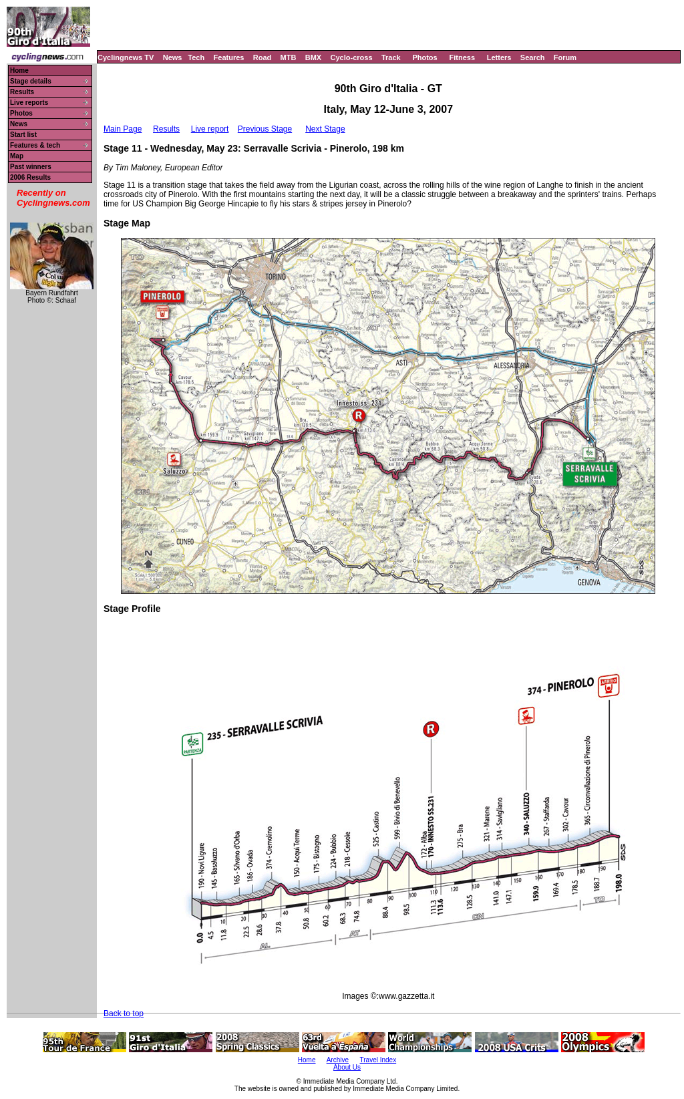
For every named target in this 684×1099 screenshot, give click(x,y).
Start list (23, 134)
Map (16, 156)
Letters (499, 57)
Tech (196, 57)
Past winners (30, 166)
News (172, 57)
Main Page (123, 129)
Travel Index (378, 1060)
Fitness (462, 57)
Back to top (124, 1013)
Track (391, 57)
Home (19, 70)
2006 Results (30, 177)
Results (22, 92)
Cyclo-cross (352, 57)
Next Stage (325, 129)
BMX (313, 57)
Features (229, 57)
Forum (565, 57)
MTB (289, 57)
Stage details (30, 81)
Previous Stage (265, 129)
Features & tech (35, 145)
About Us (347, 1067)
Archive (338, 1060)
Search (532, 57)
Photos (424, 57)
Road (262, 57)
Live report (210, 129)
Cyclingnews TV (126, 57)
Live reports (29, 102)
